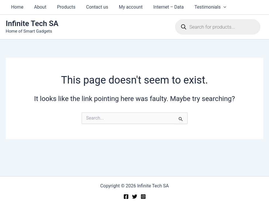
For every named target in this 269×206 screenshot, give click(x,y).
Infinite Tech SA (32, 23)
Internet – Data (160, 7)
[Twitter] (134, 196)
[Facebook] (126, 196)
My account (124, 7)
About (38, 7)
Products (62, 7)
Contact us (92, 7)
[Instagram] (143, 196)
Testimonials (200, 7)
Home (16, 7)
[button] (214, 7)
